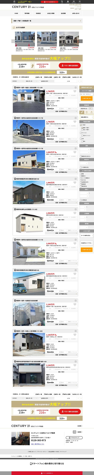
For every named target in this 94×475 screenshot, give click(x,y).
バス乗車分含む (84, 167)
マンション (83, 132)
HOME (14, 1)
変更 (90, 108)
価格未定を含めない (85, 156)
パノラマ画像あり (85, 178)
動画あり (83, 176)
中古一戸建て (85, 129)
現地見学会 (83, 186)
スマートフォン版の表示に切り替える (48, 463)
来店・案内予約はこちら (37, 444)
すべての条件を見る (85, 235)
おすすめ (83, 180)
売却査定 (38, 13)
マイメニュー (68, 1)
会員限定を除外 (44, 81)
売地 (83, 141)
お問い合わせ (74, 1)
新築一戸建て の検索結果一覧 (22, 21)
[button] (81, 41)
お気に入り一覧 (77, 77)
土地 (82, 138)
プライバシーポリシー (42, 451)
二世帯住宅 (83, 200)
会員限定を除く (84, 182)
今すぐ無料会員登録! (70, 65)
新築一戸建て (85, 127)
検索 (62, 1)
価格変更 (83, 184)
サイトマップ (63, 451)
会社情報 (63, 13)
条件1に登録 (48, 77)
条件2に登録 (66, 77)
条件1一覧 (38, 77)
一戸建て (83, 125)
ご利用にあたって (32, 451)
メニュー (80, 1)
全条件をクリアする (86, 243)
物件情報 (27, 13)
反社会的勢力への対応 (54, 451)
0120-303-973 (38, 440)
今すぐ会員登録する (49, 2)
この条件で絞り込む (86, 98)
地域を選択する (84, 117)
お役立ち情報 (50, 13)
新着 (82, 174)
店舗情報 (79, 432)
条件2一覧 (57, 77)
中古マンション (86, 135)
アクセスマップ (74, 438)
